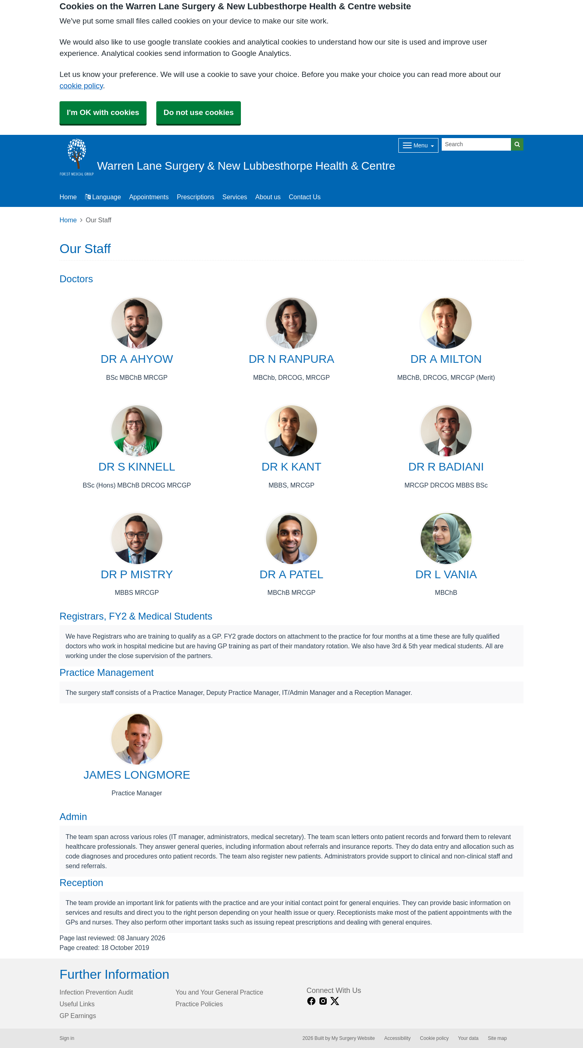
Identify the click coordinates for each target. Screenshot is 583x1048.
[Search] (476, 144)
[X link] (335, 1001)
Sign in (67, 1038)
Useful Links (77, 1004)
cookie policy (81, 85)
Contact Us (305, 197)
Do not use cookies (199, 112)
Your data (468, 1038)
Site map (497, 1038)
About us (268, 197)
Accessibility (397, 1038)
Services (234, 197)
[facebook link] (311, 1001)
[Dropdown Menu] (418, 145)
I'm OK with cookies (103, 112)
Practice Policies (199, 1004)
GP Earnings (78, 1015)
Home (68, 220)
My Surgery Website (353, 1038)
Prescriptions (195, 197)
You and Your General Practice (220, 992)
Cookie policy (434, 1038)
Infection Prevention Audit (96, 992)
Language (103, 197)
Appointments (149, 197)
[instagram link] (323, 1001)
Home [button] (68, 197)
